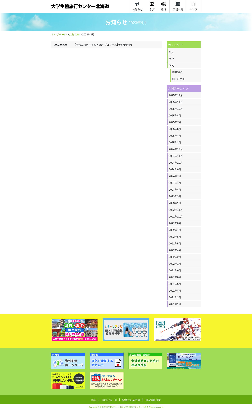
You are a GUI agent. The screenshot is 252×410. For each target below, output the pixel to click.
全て (171, 52)
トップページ (59, 34)
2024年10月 (176, 162)
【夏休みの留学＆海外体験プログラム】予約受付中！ (103, 45)
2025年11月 (176, 102)
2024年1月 (175, 183)
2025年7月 (175, 122)
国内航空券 (178, 79)
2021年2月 (175, 297)
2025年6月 (175, 129)
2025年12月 (176, 95)
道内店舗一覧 (109, 400)
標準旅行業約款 (131, 400)
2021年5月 (175, 284)
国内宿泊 (177, 72)
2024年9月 (175, 169)
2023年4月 (175, 189)
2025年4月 (175, 135)
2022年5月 (175, 243)
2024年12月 (176, 149)
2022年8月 (175, 223)
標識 (93, 400)
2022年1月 (175, 263)
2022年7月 (175, 230)
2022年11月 (176, 210)
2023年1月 (175, 203)
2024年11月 (176, 156)
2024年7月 (175, 176)
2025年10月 (176, 109)
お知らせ (74, 34)
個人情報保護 (153, 400)
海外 (171, 58)
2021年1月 (175, 304)
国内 (171, 65)
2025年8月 (175, 115)
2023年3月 (175, 196)
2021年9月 (175, 270)
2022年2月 (175, 257)
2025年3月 (175, 142)
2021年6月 (175, 277)
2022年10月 (176, 216)
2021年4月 (175, 290)
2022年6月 (175, 237)
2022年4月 (175, 250)
